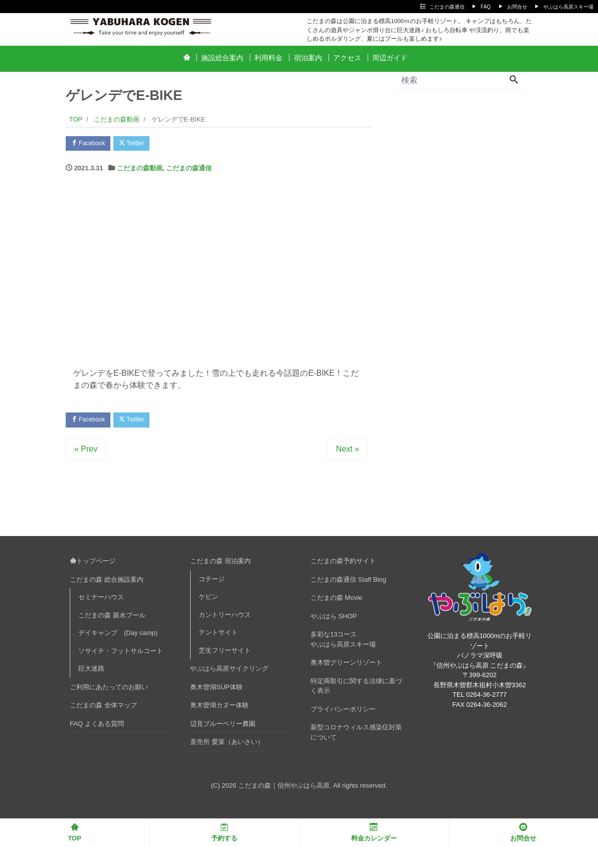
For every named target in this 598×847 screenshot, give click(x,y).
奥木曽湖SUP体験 (216, 690)
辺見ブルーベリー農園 (222, 726)
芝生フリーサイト (225, 653)
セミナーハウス (101, 600)
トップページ (92, 564)
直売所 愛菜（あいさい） (227, 745)
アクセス (347, 58)
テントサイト (218, 636)
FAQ (486, 7)
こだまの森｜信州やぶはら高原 (284, 788)
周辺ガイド (389, 58)
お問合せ (517, 7)
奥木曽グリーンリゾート (346, 666)
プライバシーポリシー (343, 712)
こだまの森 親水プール (111, 618)
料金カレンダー (374, 832)
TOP (74, 832)
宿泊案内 (308, 58)
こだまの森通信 (447, 7)
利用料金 (268, 58)
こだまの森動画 (140, 170)
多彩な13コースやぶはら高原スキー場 (343, 643)
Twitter (139, 144)
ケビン (208, 600)
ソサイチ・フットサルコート (120, 654)
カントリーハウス (225, 617)
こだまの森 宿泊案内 (220, 564)
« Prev (85, 452)
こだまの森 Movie (336, 601)
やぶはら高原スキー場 (568, 7)
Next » (347, 452)
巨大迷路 (91, 672)
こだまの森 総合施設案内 (106, 582)
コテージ (212, 582)
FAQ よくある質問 (97, 726)
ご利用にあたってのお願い (109, 690)
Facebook (90, 144)
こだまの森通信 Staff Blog (348, 582)
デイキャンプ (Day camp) (118, 636)
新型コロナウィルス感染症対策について (356, 736)
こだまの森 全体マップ (103, 708)
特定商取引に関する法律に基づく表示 (356, 689)
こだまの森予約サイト (343, 564)
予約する (224, 832)
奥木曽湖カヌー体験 (219, 708)
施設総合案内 (222, 58)
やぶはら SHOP (334, 619)
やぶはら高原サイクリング (229, 672)
